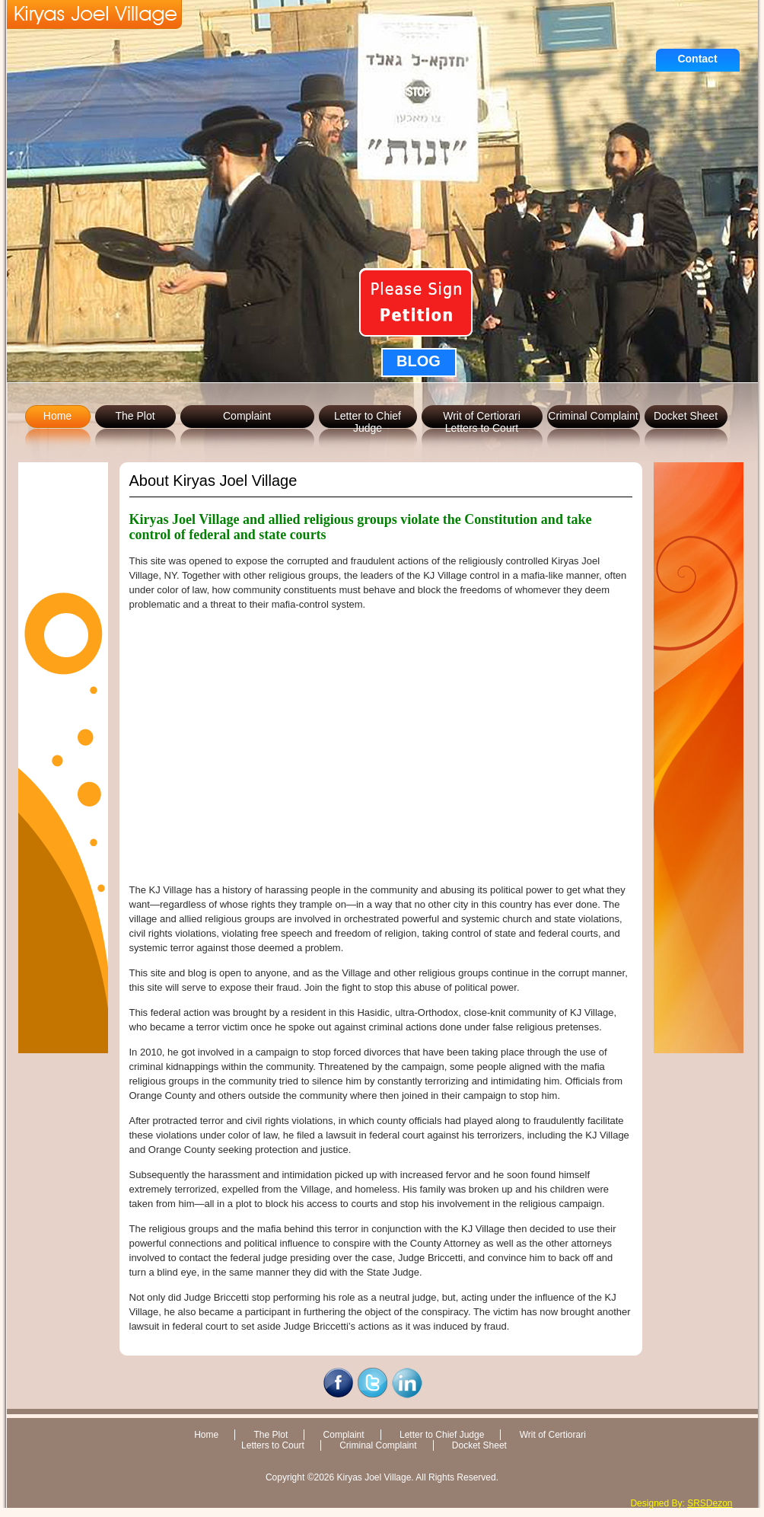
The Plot (134, 416)
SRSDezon (709, 1503)
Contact (697, 59)
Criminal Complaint (593, 416)
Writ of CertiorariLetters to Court (481, 422)
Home (57, 416)
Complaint (247, 416)
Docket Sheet (686, 416)
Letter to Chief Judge (367, 422)
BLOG (418, 361)
